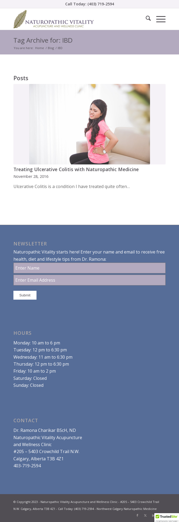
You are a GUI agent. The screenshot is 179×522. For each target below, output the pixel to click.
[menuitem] (145, 19)
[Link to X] (145, 515)
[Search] (145, 19)
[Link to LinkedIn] (153, 515)
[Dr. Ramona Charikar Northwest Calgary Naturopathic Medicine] (74, 19)
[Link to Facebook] (137, 515)
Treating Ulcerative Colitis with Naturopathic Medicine (76, 169)
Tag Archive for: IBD (42, 40)
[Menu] (158, 19)
